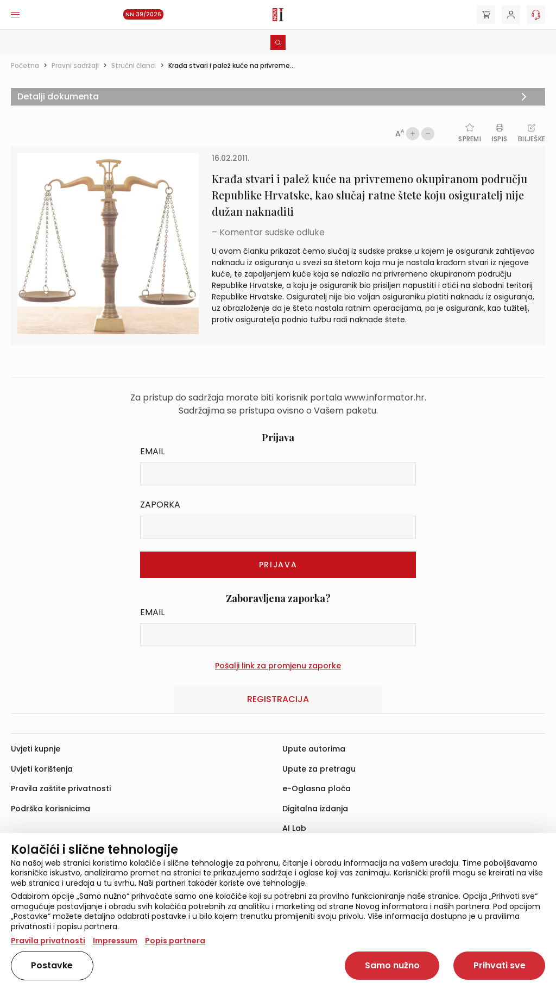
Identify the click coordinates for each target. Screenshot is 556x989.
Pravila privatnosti (48, 940)
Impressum (115, 940)
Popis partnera (175, 940)
